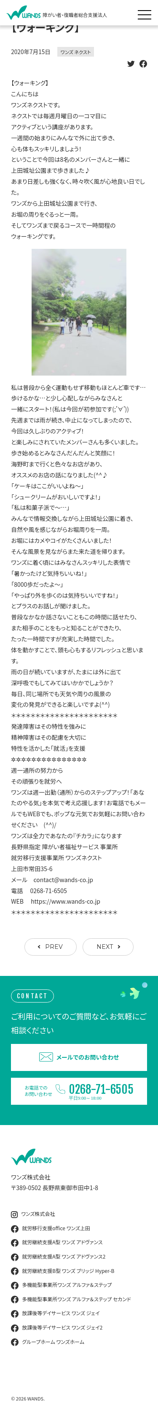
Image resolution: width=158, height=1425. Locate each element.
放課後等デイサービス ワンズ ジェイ (55, 1313)
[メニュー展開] (146, 13)
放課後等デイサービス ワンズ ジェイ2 (56, 1328)
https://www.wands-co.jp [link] (65, 901)
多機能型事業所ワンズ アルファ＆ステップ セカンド (71, 1299)
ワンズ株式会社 (33, 1214)
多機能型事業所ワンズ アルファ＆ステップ (61, 1285)
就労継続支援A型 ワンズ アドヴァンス (56, 1242)
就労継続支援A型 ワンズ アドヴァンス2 (58, 1257)
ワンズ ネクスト (76, 52)
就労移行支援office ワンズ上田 (50, 1228)
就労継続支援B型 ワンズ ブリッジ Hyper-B (62, 1271)
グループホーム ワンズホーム (47, 1342)
